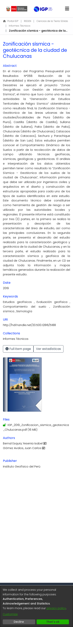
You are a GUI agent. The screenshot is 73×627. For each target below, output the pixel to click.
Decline (19, 622)
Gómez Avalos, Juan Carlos (24, 448)
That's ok (52, 622)
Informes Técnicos (19, 25)
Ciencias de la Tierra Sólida (52, 21)
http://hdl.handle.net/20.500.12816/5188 (29, 325)
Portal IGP (10, 21)
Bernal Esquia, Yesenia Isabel (25, 443)
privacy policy (56, 608)
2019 (6, 288)
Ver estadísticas (48, 349)
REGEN (27, 21)
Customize (10, 614)
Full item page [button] (18, 349)
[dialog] (36, 606)
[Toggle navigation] (67, 8)
